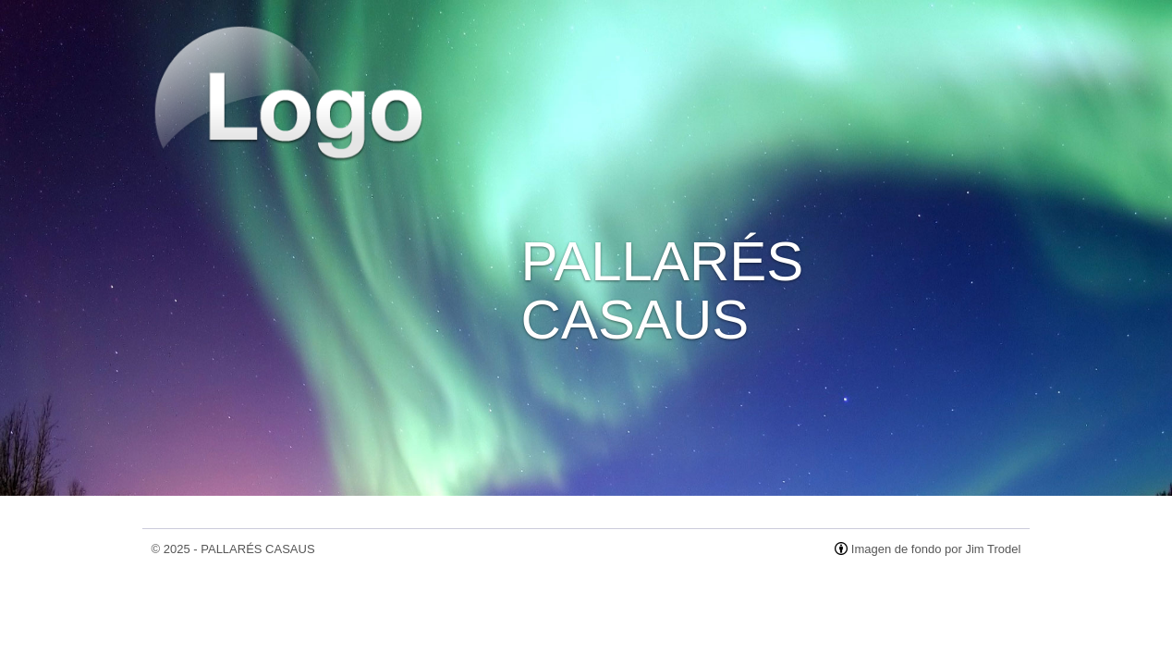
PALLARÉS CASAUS (257, 549)
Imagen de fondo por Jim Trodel (936, 549)
